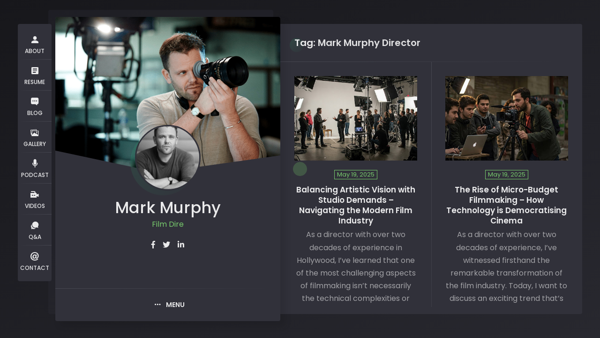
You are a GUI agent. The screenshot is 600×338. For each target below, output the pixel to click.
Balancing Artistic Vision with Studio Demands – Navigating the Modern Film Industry (355, 205)
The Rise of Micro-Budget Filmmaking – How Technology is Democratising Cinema (506, 205)
